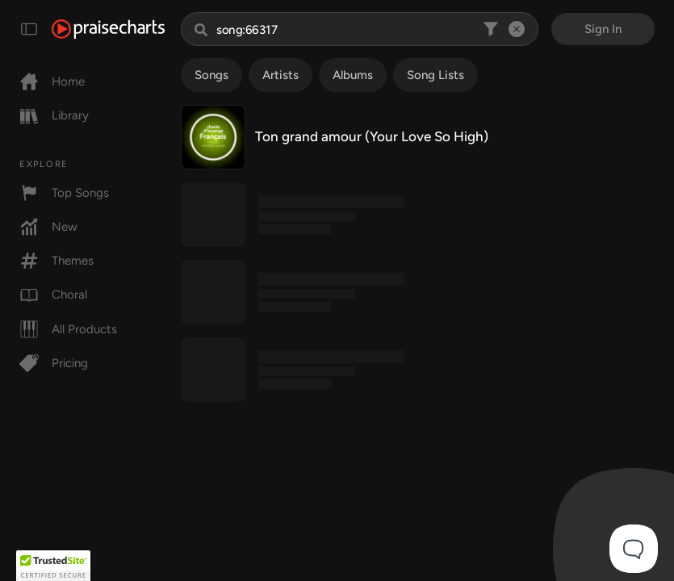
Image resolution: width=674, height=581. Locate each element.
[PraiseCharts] (108, 29)
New (48, 226)
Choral (53, 294)
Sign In (603, 29)
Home (52, 81)
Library (54, 115)
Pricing (53, 363)
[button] (53, 565)
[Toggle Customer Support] (633, 549)
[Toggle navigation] (29, 29)
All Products (68, 329)
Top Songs (64, 193)
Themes (56, 260)
